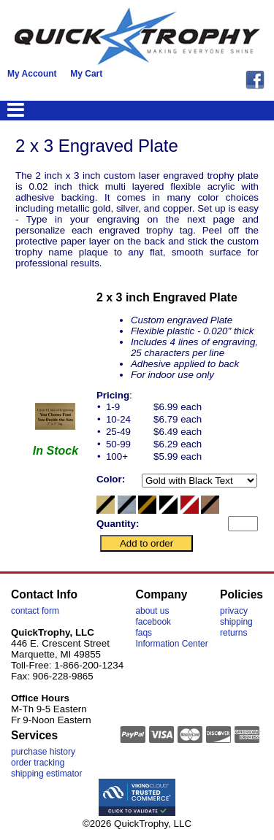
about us (152, 611)
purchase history (43, 752)
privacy (234, 611)
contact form (35, 611)
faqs (143, 633)
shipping (236, 622)
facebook (153, 622)
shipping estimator (46, 773)
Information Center (171, 644)
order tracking (37, 763)
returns (233, 633)
